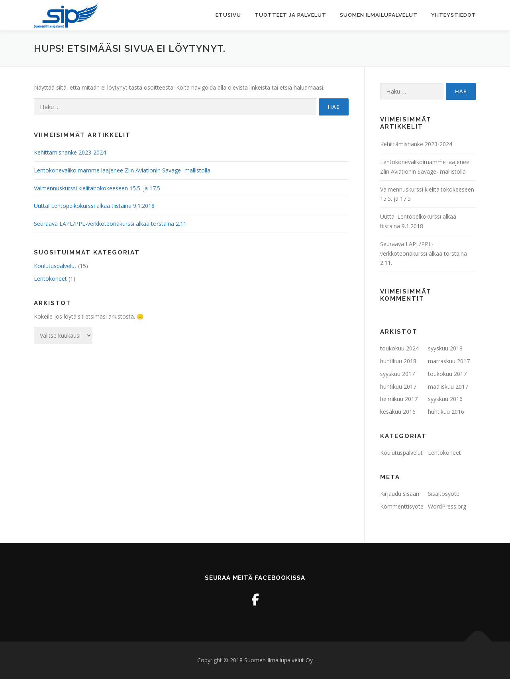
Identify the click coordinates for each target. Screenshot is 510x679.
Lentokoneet (50, 278)
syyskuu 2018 (445, 348)
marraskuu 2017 (449, 361)
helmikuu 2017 (399, 399)
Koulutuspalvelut (55, 266)
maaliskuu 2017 (448, 386)
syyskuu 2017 (397, 374)
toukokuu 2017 (447, 374)
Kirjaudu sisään (399, 493)
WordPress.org (447, 506)
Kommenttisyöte (402, 506)
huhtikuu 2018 (398, 361)
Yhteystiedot (453, 15)
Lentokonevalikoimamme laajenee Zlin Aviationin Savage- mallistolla (122, 170)
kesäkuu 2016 (398, 411)
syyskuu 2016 (445, 399)
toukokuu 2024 (399, 348)
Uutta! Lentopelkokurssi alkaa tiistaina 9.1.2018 (94, 205)
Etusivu (228, 15)
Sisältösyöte (443, 493)
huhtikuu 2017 (398, 386)
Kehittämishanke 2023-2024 (70, 152)
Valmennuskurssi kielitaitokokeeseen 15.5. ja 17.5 (97, 188)
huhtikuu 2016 (446, 411)
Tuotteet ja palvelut (290, 15)
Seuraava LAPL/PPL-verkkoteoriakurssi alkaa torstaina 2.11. (111, 223)
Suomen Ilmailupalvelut (379, 15)
